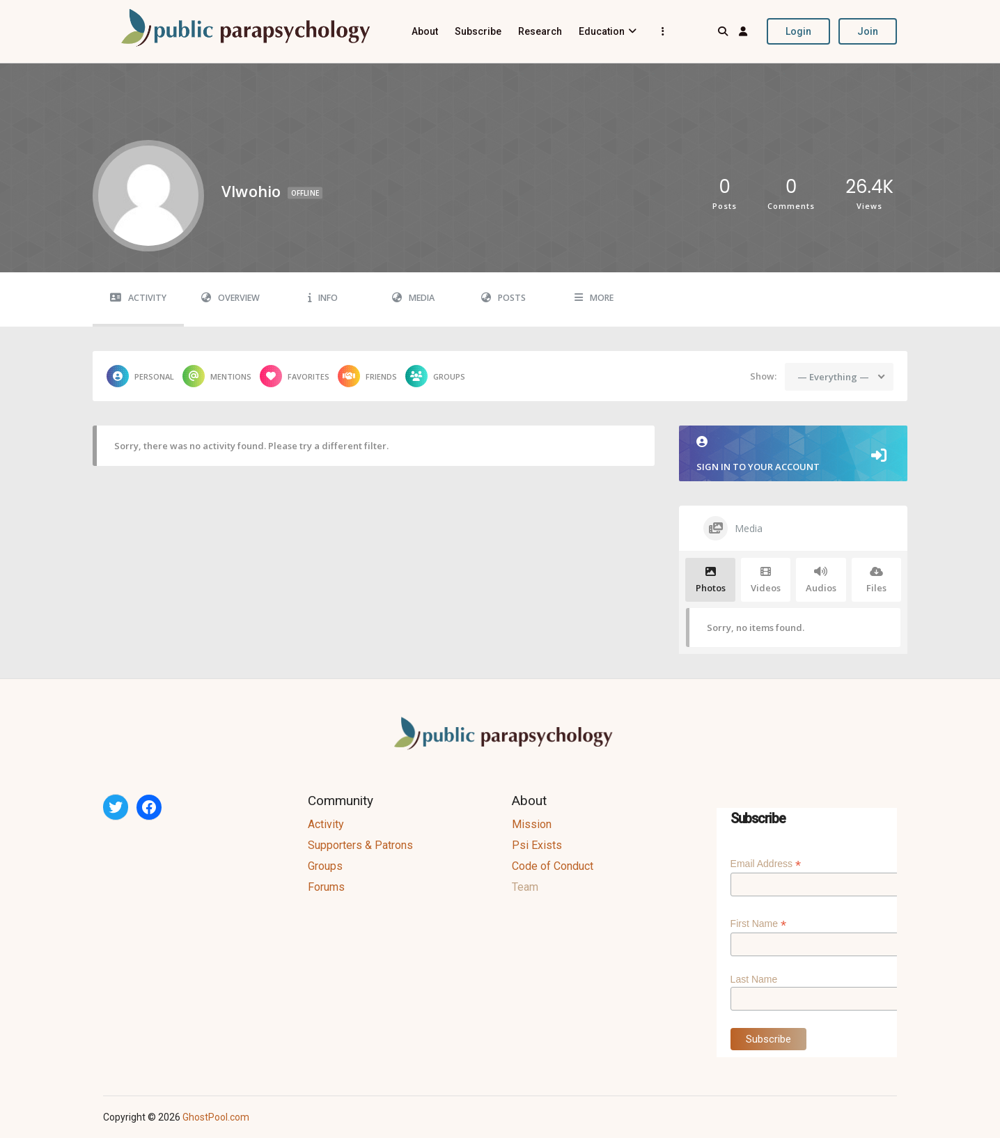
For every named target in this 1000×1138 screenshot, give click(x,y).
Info (323, 298)
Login (798, 31)
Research (540, 31)
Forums (326, 887)
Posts (503, 298)
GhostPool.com (215, 1117)
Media (413, 298)
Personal (140, 376)
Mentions (216, 376)
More (594, 298)
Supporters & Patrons (360, 845)
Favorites (294, 376)
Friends (367, 376)
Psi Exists (537, 845)
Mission (532, 824)
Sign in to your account (793, 454)
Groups (435, 376)
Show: (763, 376)
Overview (230, 298)
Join (867, 31)
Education (602, 31)
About (425, 31)
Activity (138, 298)
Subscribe (478, 31)
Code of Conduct (552, 866)
